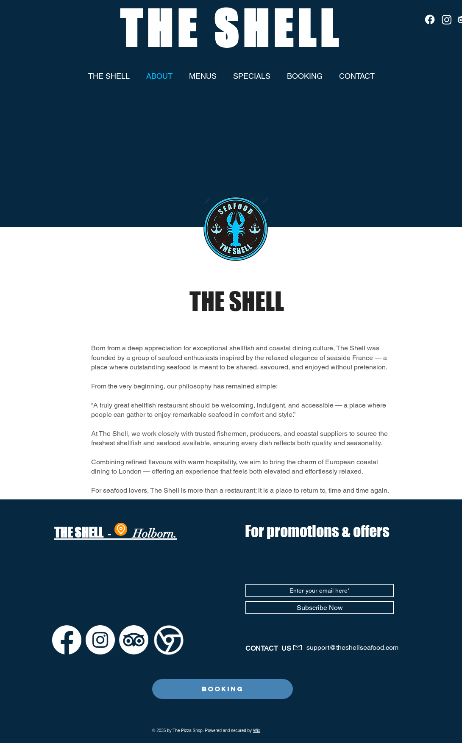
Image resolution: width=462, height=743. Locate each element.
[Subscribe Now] (319, 607)
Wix (256, 730)
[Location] (120, 529)
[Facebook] (429, 19)
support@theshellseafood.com (352, 647)
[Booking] (222, 689)
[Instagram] (446, 19)
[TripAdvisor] (133, 639)
